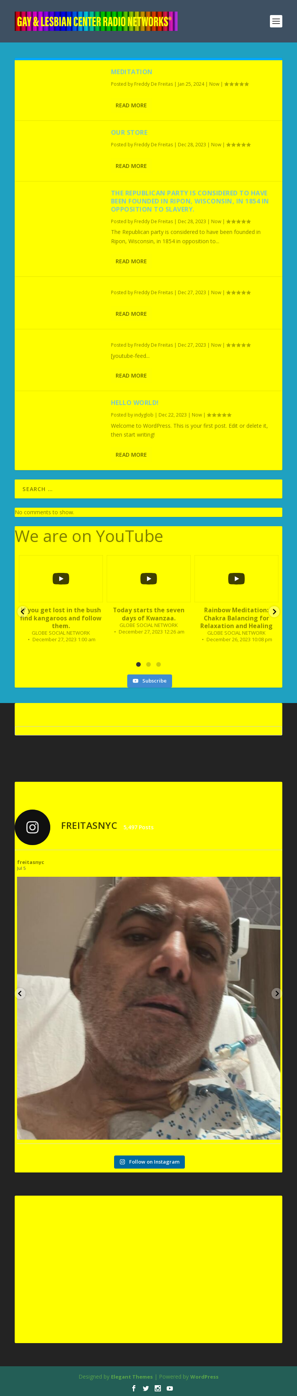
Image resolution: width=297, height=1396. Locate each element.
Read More (131, 105)
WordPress (204, 1376)
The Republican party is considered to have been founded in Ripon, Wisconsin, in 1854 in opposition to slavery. (190, 201)
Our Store (129, 132)
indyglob (144, 415)
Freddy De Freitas (153, 84)
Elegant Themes (132, 1376)
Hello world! (135, 402)
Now (214, 84)
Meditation (132, 72)
